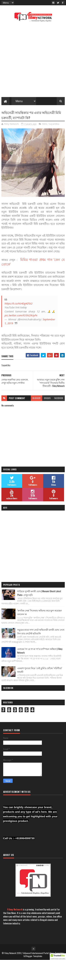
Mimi (44, 123)
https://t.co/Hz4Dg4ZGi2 (18, 303)
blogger (36, 398)
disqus (47, 398)
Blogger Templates (33, 956)
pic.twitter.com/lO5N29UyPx (21, 315)
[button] (58, 956)
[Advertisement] (33, 60)
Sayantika (54, 123)
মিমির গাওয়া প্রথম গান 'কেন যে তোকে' (33, 261)
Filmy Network (14, 909)
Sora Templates (57, 953)
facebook (58, 398)
